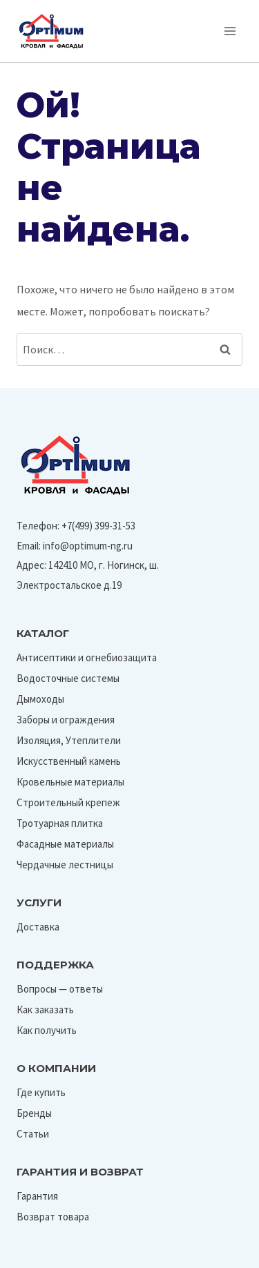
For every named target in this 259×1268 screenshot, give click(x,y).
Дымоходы (40, 698)
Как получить (47, 1030)
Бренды (34, 1113)
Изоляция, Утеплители (69, 740)
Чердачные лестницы (65, 864)
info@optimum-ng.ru (88, 545)
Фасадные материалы (65, 843)
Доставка (38, 926)
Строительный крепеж (68, 802)
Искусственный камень (69, 761)
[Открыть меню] (229, 30)
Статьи (33, 1133)
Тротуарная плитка (60, 823)
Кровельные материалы (70, 781)
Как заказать (45, 1009)
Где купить (41, 1092)
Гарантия (37, 1195)
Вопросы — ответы (60, 988)
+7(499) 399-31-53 (98, 525)
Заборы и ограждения (66, 719)
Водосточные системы (68, 678)
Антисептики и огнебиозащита (87, 657)
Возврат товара (53, 1216)
